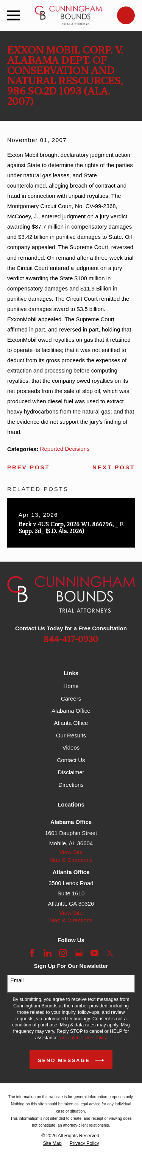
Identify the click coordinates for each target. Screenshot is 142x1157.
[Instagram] (63, 953)
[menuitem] (52, 1143)
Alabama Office (70, 710)
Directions (71, 784)
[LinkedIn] (47, 953)
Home (70, 686)
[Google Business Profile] (79, 953)
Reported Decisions (65, 448)
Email (16, 980)
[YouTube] (94, 953)
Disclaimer (71, 772)
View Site (71, 852)
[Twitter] (110, 953)
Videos (71, 747)
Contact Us (71, 760)
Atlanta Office (71, 723)
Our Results (71, 735)
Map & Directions (70, 860)
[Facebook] (32, 953)
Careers (71, 698)
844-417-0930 (71, 639)
